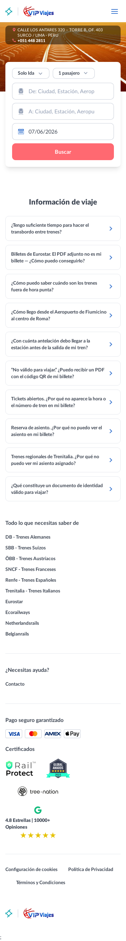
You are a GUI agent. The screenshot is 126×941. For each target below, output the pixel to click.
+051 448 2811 (31, 40)
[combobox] (63, 91)
